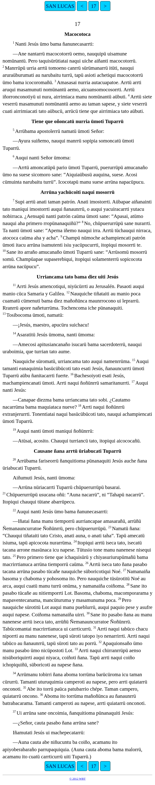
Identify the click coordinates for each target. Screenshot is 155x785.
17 (93, 6)
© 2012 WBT (78, 778)
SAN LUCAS (60, 6)
